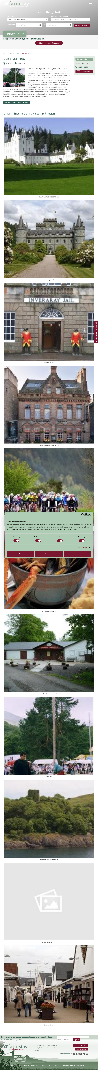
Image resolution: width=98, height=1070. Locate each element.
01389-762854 (81, 67)
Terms (43, 1065)
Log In (57, 1065)
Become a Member (80, 1045)
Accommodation (39, 1045)
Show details (83, 548)
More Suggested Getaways (49, 43)
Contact (50, 1065)
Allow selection (49, 554)
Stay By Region (39, 1047)
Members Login (81, 1048)
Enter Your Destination (59, 16)
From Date (11, 25)
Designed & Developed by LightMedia (73, 1065)
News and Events (52, 1045)
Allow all (77, 554)
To (44, 25)
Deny (20, 554)
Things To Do (14, 53)
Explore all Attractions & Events (16, 102)
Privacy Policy (23, 1065)
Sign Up (76, 1039)
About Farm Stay (51, 1047)
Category (10, 16)
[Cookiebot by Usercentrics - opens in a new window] (82, 514)
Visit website (83, 71)
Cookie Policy (34, 1065)
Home (5, 53)
